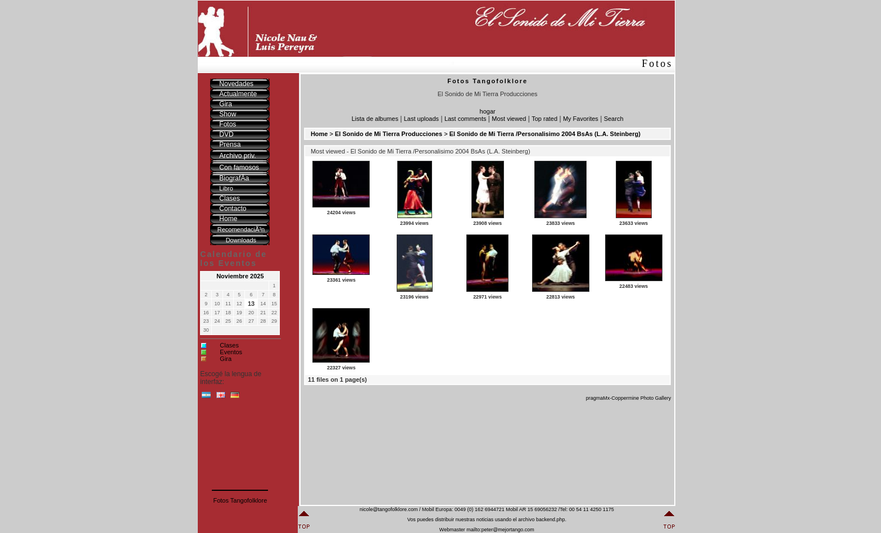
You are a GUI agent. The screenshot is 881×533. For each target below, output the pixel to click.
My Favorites (580, 118)
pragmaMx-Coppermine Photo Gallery (628, 398)
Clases (229, 345)
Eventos (231, 352)
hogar (488, 111)
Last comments (465, 118)
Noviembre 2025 (240, 276)
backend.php (550, 519)
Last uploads (421, 118)
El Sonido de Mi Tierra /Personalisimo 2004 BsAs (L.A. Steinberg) (545, 133)
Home (319, 133)
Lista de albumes (375, 118)
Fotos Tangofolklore (240, 500)
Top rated (544, 118)
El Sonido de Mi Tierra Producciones (388, 133)
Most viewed (509, 118)
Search (614, 118)
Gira (225, 358)
